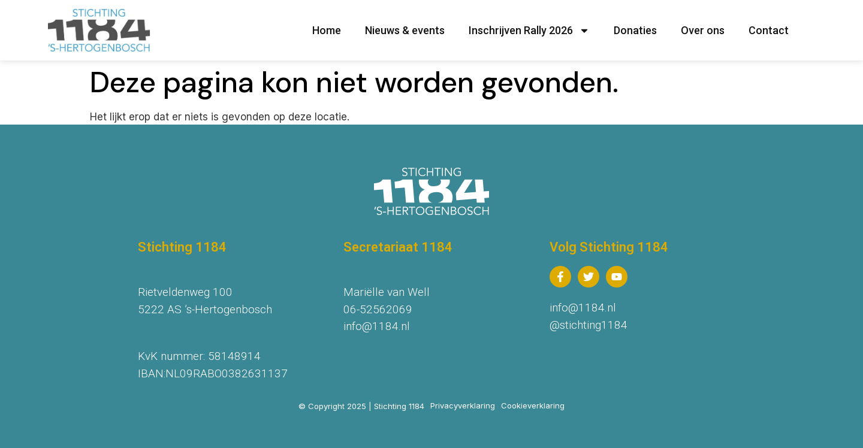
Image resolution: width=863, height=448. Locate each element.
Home (326, 30)
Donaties (635, 30)
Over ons (703, 30)
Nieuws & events (405, 30)
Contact (769, 30)
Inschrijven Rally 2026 (529, 30)
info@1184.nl (376, 326)
